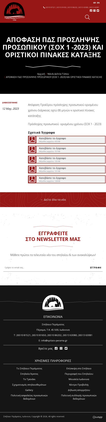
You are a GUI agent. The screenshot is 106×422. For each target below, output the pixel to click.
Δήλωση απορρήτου (79, 390)
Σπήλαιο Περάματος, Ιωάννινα (14, 11)
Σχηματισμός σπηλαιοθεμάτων (29, 384)
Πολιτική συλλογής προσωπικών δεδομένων (79, 397)
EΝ (98, 2)
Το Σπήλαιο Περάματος (29, 368)
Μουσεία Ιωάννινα (79, 379)
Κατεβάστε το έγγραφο (66, 139)
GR (94, 2)
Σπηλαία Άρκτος (29, 373)
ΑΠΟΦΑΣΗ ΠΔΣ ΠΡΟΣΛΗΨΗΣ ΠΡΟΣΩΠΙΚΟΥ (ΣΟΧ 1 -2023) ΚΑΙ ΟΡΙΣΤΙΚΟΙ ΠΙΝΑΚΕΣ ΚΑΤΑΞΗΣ (54, 77)
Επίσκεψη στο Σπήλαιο (78, 368)
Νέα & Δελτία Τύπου (58, 73)
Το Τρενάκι (29, 379)
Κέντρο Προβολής (79, 384)
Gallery (29, 390)
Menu (96, 17)
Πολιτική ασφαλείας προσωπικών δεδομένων (29, 397)
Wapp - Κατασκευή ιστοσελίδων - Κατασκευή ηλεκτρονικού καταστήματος (97, 417)
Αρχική (41, 73)
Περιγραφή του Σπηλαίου (79, 373)
